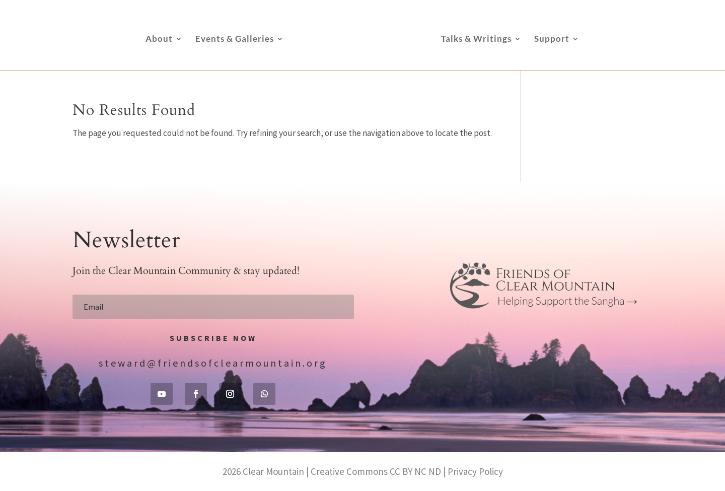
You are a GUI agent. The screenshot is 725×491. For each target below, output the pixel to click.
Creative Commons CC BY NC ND (376, 471)
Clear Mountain (273, 471)
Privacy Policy (475, 471)
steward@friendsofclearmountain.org (213, 363)
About (159, 39)
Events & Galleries (234, 39)
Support (551, 39)
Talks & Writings (476, 39)
